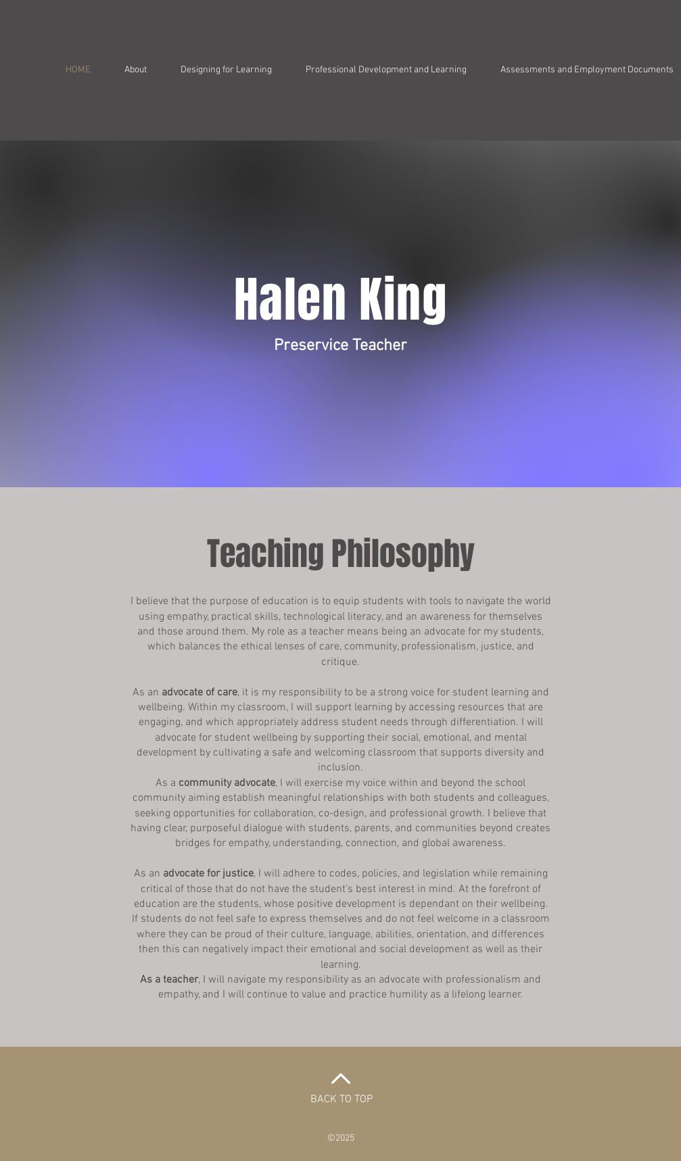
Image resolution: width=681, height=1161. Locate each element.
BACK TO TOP (341, 1099)
